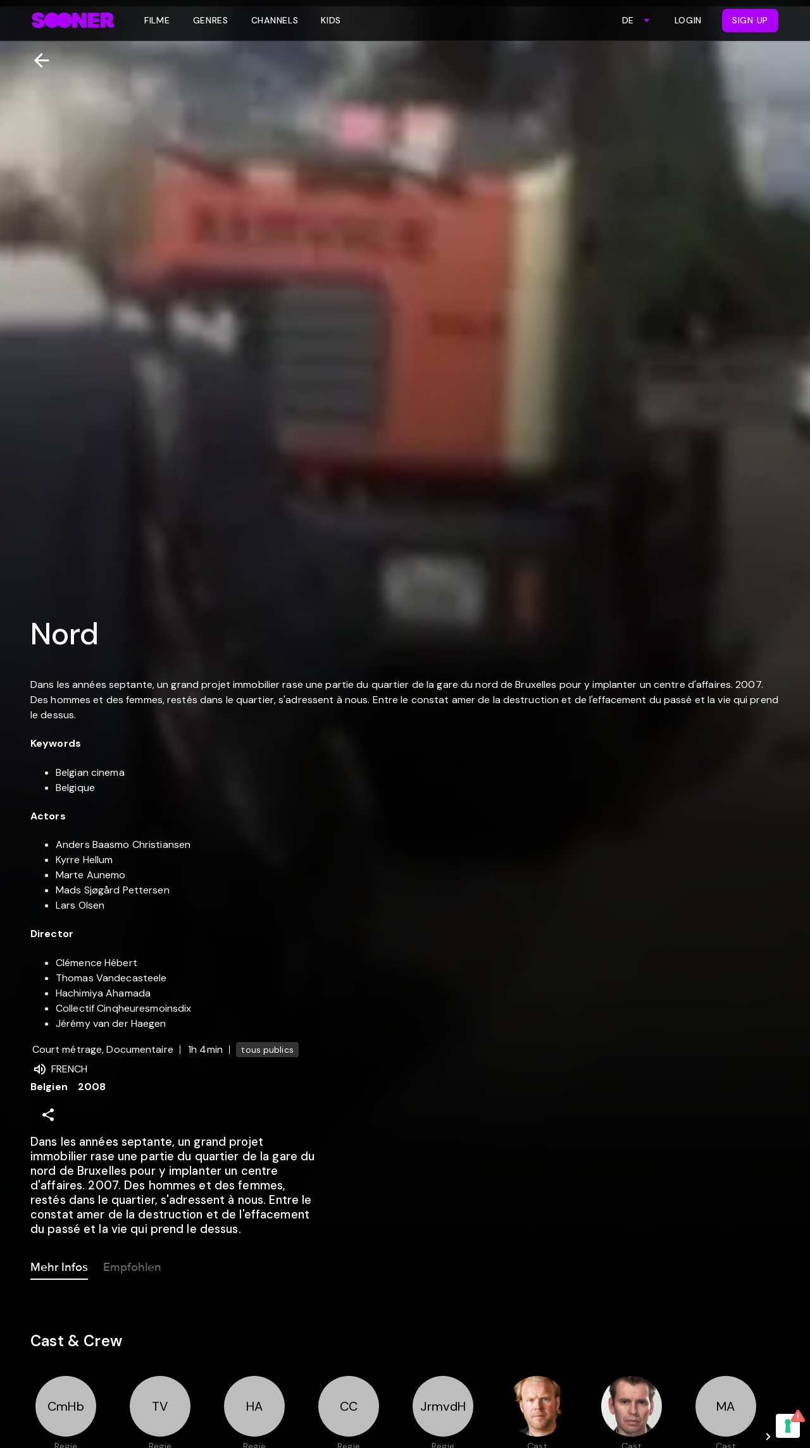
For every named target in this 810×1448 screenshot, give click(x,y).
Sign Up (750, 20)
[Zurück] (36, 60)
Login (688, 20)
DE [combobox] (627, 20)
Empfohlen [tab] (132, 1264)
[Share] (48, 1114)
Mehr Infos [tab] (59, 1264)
